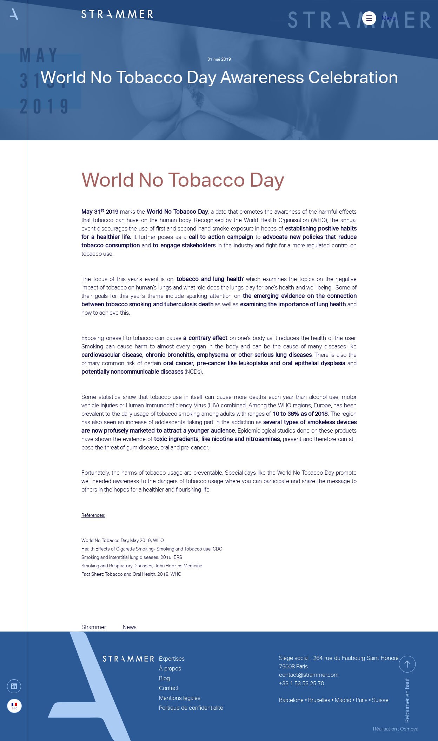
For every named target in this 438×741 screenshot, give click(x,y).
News (130, 627)
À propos (170, 668)
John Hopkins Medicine (178, 565)
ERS (178, 557)
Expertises (172, 658)
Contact (169, 688)
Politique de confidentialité (191, 708)
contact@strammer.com (309, 675)
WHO (158, 540)
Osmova (409, 729)
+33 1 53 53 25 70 (301, 683)
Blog (164, 678)
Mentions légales (179, 698)
